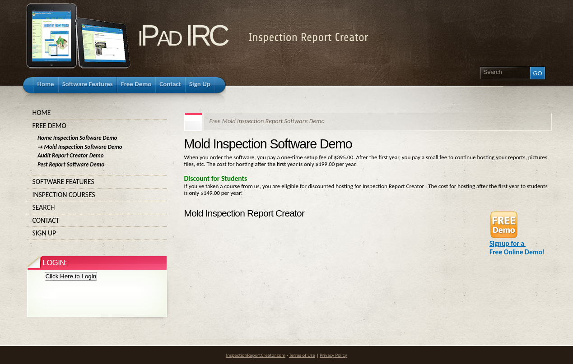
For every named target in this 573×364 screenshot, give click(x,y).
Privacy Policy (333, 355)
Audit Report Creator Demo (70, 155)
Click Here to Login (71, 276)
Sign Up (97, 233)
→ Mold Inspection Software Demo (79, 146)
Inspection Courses (97, 195)
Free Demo (97, 126)
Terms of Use (302, 355)
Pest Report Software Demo (70, 164)
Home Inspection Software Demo (77, 137)
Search (97, 207)
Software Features (97, 182)
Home (97, 113)
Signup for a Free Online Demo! (517, 244)
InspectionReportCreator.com (256, 355)
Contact (97, 220)
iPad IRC (182, 35)
